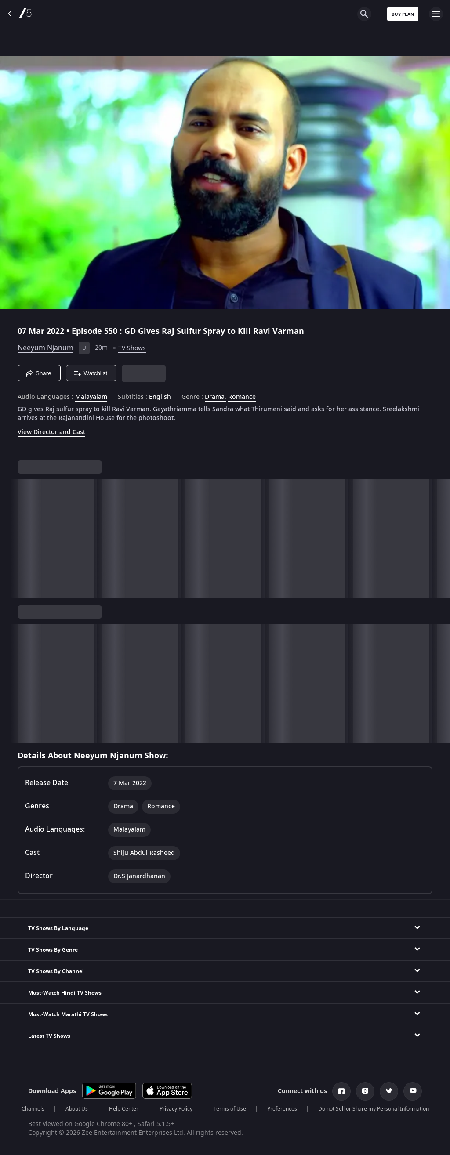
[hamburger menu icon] (436, 14)
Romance (242, 397)
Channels (33, 1109)
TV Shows (132, 348)
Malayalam (91, 397)
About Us (76, 1109)
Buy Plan (403, 14)
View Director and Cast (51, 432)
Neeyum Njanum (45, 348)
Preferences (282, 1109)
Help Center (123, 1109)
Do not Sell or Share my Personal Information (373, 1109)
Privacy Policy (176, 1109)
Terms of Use (230, 1109)
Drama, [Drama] (215, 397)
